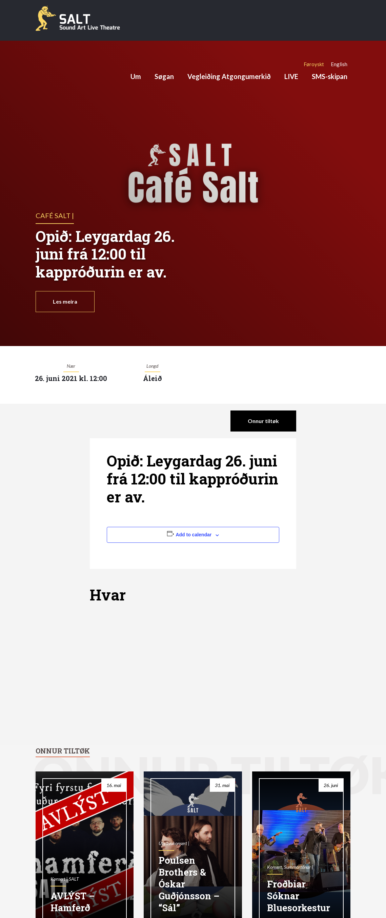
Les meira (65, 301)
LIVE (291, 76)
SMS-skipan (329, 76)
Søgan (164, 76)
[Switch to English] (339, 64)
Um (135, 76)
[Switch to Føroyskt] (313, 64)
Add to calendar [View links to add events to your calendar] (193, 534)
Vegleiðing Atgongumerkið (229, 76)
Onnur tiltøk (263, 421)
